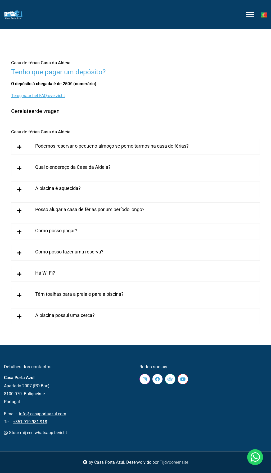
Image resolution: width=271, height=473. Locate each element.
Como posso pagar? (56, 230)
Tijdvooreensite (174, 462)
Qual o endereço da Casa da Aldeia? (73, 167)
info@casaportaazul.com (42, 413)
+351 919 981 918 (30, 421)
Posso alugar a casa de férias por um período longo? (89, 209)
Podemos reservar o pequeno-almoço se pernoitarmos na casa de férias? (112, 146)
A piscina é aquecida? (58, 188)
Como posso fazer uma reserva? (69, 251)
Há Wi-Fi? (45, 273)
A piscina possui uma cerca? (65, 315)
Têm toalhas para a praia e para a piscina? (79, 294)
